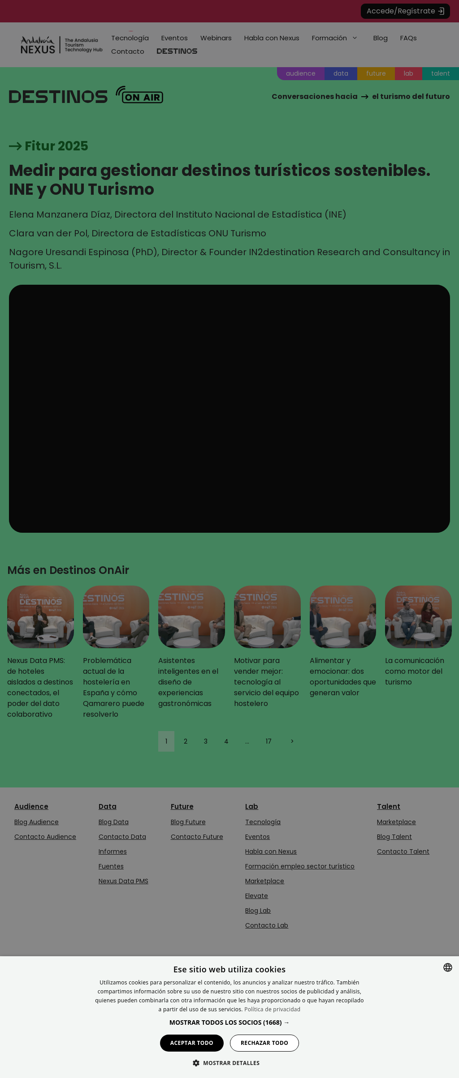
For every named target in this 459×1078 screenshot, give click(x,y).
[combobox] (447, 967)
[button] (229, 1022)
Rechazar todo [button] (264, 1043)
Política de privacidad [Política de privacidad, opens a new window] (272, 1009)
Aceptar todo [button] (191, 1043)
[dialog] (229, 1017)
